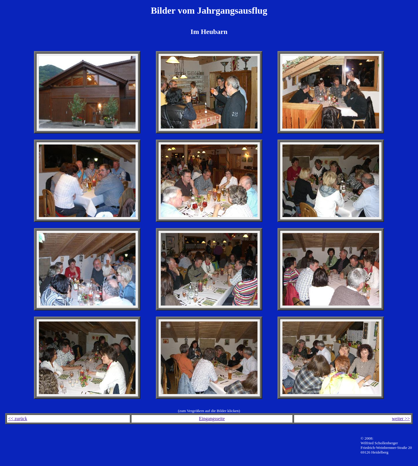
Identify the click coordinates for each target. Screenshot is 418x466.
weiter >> (401, 418)
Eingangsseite (212, 418)
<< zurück (17, 418)
